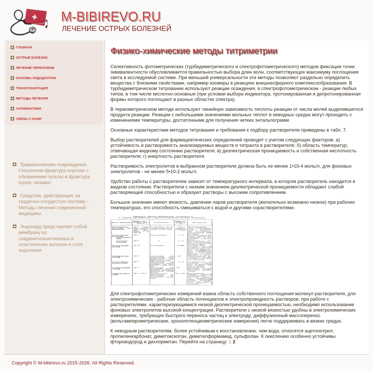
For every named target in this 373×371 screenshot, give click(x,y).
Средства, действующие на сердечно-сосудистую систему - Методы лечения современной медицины (53, 204)
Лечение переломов (35, 68)
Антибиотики (28, 108)
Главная (24, 47)
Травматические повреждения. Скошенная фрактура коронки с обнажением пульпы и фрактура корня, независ (54, 173)
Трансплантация (32, 88)
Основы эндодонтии (36, 78)
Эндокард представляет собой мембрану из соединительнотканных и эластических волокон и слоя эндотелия (53, 238)
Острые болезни (31, 57)
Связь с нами (29, 119)
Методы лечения (32, 98)
